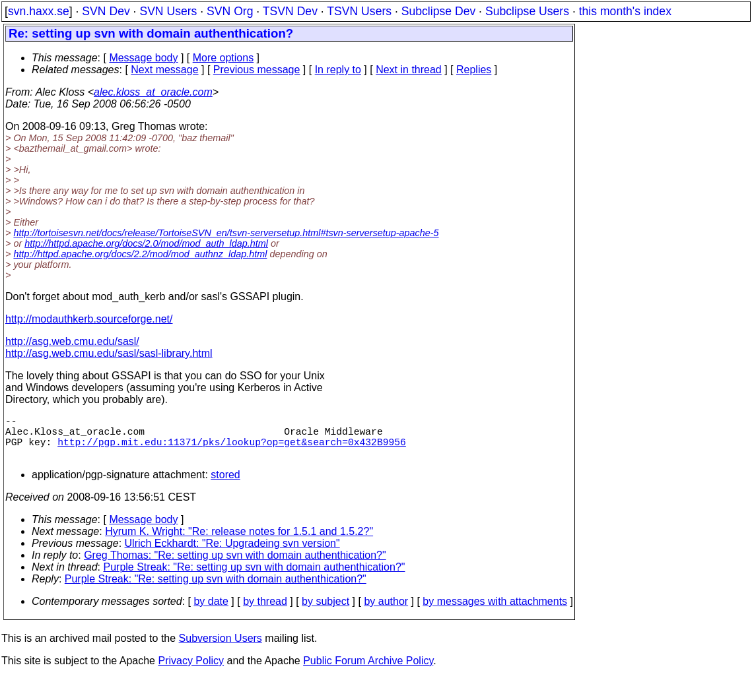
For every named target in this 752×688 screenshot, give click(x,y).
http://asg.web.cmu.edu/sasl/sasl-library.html (109, 353)
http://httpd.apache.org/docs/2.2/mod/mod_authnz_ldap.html (140, 254)
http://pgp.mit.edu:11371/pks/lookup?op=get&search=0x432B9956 (231, 449)
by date (210, 611)
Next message (164, 69)
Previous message (256, 69)
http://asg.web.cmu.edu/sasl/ (72, 341)
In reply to (338, 69)
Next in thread (409, 69)
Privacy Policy (191, 671)
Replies (473, 69)
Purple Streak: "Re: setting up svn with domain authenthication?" (254, 577)
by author (386, 611)
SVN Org (230, 11)
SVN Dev (105, 11)
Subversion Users (220, 648)
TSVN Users (359, 11)
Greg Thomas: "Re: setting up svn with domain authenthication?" (235, 565)
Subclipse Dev (438, 11)
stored (225, 485)
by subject (325, 611)
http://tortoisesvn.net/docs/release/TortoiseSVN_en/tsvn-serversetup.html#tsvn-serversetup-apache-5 (225, 233)
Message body (143, 57)
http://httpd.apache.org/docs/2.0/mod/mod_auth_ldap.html (146, 243)
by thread (265, 611)
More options (223, 57)
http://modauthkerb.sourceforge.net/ (88, 319)
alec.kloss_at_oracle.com (153, 92)
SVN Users (168, 11)
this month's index (625, 11)
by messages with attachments (495, 611)
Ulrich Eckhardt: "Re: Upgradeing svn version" (232, 553)
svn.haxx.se (38, 11)
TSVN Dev (290, 11)
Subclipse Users (527, 11)
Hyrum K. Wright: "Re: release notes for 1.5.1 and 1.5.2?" (239, 541)
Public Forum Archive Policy (368, 671)
